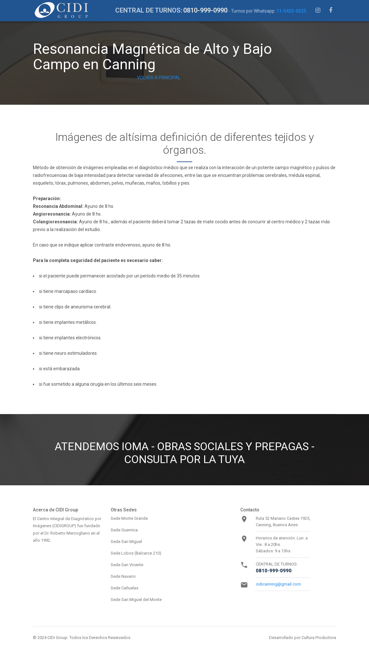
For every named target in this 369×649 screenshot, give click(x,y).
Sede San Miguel (126, 541)
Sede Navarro (123, 576)
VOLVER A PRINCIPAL (158, 77)
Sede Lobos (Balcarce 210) (136, 553)
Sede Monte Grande (129, 518)
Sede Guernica (124, 530)
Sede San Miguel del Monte (136, 599)
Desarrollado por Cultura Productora (302, 637)
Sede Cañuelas (124, 588)
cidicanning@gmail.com (278, 584)
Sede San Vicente (127, 564)
